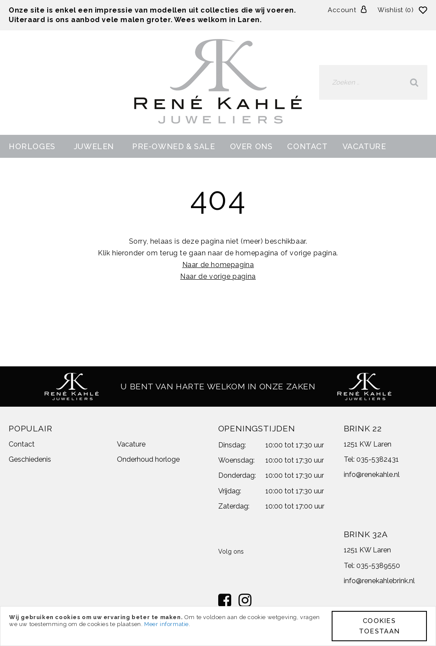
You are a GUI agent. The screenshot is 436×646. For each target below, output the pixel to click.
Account (342, 10)
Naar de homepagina (218, 265)
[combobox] (373, 82)
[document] (218, 626)
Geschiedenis (30, 459)
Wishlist (397, 10)
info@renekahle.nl (372, 474)
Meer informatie (166, 624)
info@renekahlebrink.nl (379, 581)
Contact (22, 444)
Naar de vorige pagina (218, 276)
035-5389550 (378, 565)
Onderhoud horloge (148, 459)
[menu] (218, 146)
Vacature (131, 444)
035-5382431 (377, 459)
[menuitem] (33, 146)
